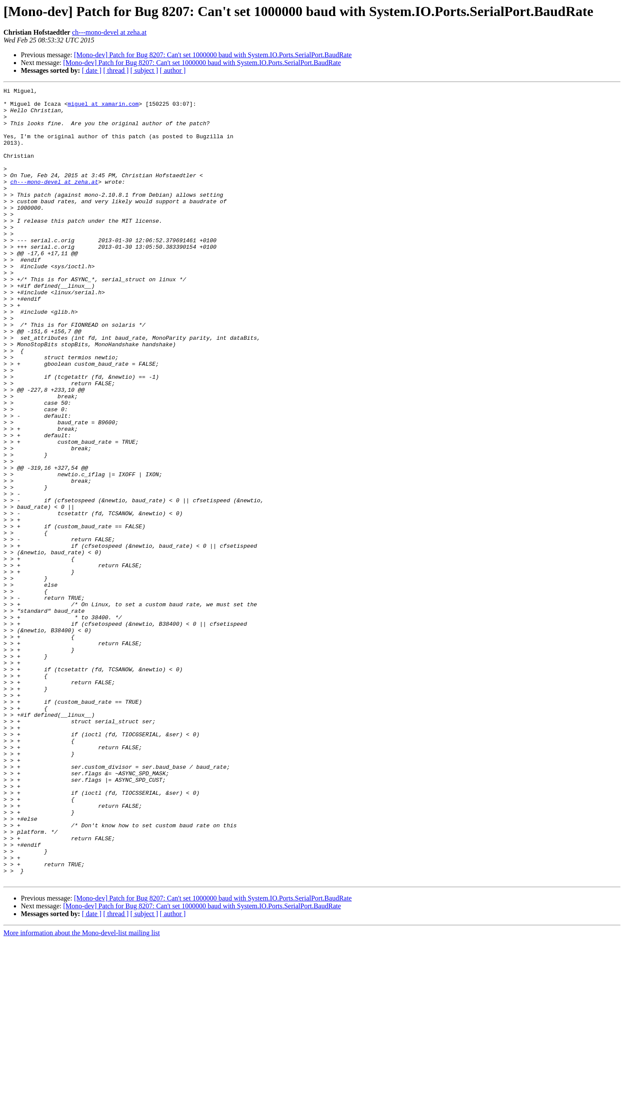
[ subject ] (144, 70)
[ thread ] (116, 70)
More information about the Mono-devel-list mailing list (81, 1091)
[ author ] (173, 70)
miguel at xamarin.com (103, 107)
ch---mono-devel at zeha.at (109, 32)
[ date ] (91, 70)
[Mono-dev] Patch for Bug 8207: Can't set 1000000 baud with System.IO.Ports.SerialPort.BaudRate (213, 55)
